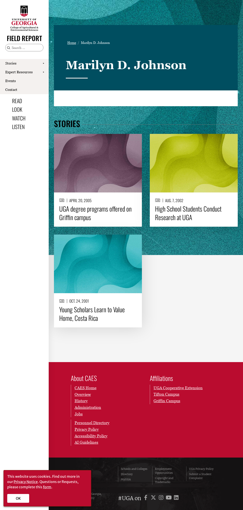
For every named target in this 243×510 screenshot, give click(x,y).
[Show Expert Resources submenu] (43, 72)
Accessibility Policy (91, 435)
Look (17, 109)
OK (18, 498)
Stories (10, 63)
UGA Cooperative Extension (178, 388)
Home (71, 43)
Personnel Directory (92, 422)
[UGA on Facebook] (146, 498)
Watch (18, 118)
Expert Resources (19, 72)
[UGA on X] (154, 498)
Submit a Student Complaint (200, 476)
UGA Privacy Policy (201, 468)
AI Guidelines (86, 442)
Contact (11, 90)
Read (17, 101)
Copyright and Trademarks (164, 480)
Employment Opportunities (164, 470)
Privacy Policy (87, 429)
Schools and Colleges (134, 468)
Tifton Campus (166, 394)
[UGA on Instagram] (162, 498)
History (81, 401)
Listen (18, 127)
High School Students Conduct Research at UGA (188, 213)
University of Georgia (91, 475)
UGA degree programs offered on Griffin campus (95, 213)
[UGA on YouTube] (169, 498)
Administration (88, 407)
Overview (83, 394)
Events (10, 81)
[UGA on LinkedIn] (176, 498)
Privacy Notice (26, 481)
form (47, 487)
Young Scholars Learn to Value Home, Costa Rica (92, 313)
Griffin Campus (167, 401)
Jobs (79, 413)
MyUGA (126, 479)
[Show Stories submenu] (43, 63)
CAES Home (85, 388)
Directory (127, 474)
